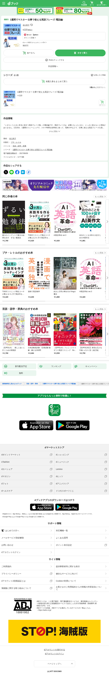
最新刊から (101, 87)
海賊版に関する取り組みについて (16, 588)
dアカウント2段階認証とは (13, 581)
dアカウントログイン (10, 552)
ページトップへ (54, 664)
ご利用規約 (6, 566)
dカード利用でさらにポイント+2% (34, 42)
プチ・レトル (16, 142)
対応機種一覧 (62, 530)
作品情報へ (53, 66)
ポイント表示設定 (64, 545)
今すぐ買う (82, 53)
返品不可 (25, 45)
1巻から (93, 87)
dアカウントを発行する (54, 650)
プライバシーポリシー (11, 574)
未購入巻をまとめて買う (57, 81)
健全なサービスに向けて (67, 574)
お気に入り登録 (100, 75)
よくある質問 (62, 538)
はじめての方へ (10, 530)
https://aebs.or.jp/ (44, 610)
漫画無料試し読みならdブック (12, 383)
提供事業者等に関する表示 (68, 566)
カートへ (31, 53)
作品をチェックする (56, 60)
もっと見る (99, 197)
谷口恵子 (26, 25)
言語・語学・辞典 (19, 146)
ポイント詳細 (29, 38)
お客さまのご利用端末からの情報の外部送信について (79, 588)
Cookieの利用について (66, 581)
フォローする (31, 25)
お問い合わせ (7, 545)
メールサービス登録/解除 (12, 538)
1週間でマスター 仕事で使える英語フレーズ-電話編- (40, 92)
